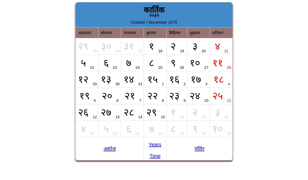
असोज (110, 149)
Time (155, 156)
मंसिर (199, 149)
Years (155, 144)
